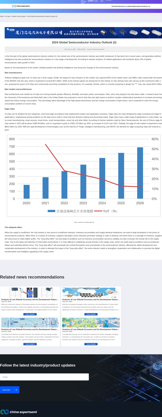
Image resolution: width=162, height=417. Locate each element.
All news (28, 18)
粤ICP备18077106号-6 (72, 413)
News (107, 11)
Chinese (139, 3)
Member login (120, 3)
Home (89, 11)
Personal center (110, 3)
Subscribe (50, 3)
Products (98, 11)
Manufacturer (125, 11)
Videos (114, 11)
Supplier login (130, 3)
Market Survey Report (39, 18)
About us (136, 11)
